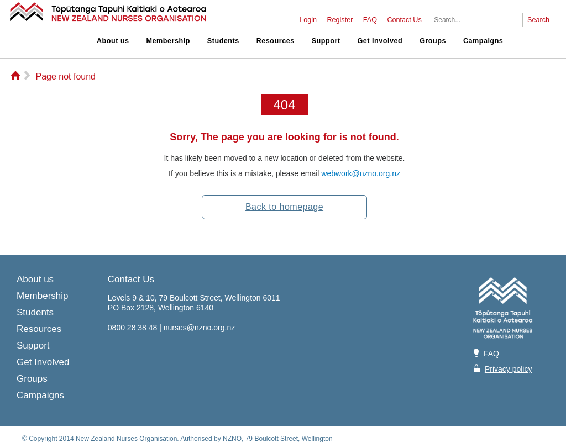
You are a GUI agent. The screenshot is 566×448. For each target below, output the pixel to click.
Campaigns (483, 41)
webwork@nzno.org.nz (360, 173)
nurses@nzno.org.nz (199, 327)
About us (113, 41)
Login (308, 20)
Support (326, 41)
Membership (168, 41)
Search (538, 20)
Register (340, 20)
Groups (433, 41)
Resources (275, 41)
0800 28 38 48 (133, 327)
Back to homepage (284, 207)
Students (223, 41)
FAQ (370, 20)
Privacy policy (508, 369)
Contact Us (404, 20)
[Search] (475, 20)
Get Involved (380, 41)
